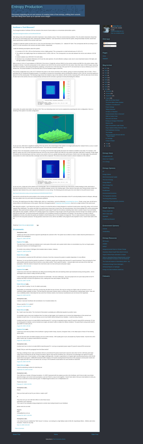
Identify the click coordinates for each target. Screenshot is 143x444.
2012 (106, 73)
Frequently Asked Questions (63, 203)
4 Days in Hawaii (110, 140)
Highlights (105, 58)
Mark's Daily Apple (107, 213)
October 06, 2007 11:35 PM (24, 415)
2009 (106, 80)
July (107, 143)
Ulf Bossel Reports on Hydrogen (111, 267)
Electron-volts (109, 123)
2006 (106, 86)
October (108, 93)
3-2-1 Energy (106, 161)
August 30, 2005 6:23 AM (23, 340)
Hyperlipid (105, 216)
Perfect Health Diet (108, 211)
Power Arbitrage (110, 107)
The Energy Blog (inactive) (110, 198)
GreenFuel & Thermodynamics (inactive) (113, 201)
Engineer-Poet (21, 242)
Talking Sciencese (110, 109)
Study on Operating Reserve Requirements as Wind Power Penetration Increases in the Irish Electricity (116, 258)
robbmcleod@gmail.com (117, 31)
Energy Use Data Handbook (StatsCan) (113, 269)
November (109, 91)
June (107, 146)
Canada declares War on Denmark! (115, 114)
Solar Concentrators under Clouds (115, 125)
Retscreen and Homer (111, 118)
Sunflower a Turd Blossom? (113, 104)
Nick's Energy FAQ (108, 185)
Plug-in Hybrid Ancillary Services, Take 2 (116, 127)
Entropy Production (26, 7)
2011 (106, 75)
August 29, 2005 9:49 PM (23, 295)
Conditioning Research (109, 219)
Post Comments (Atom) (59, 439)
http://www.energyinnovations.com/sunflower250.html (27, 33)
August (108, 98)
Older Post (94, 434)
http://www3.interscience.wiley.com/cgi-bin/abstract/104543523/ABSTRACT (32, 193)
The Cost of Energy (108, 179)
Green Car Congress (108, 159)
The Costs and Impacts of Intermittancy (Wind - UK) (116, 261)
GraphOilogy (106, 188)
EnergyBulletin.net (107, 156)
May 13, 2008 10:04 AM (23, 425)
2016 (106, 70)
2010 (106, 77)
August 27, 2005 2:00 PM (23, 238)
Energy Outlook (107, 174)
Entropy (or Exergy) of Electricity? (114, 121)
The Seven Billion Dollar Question (114, 102)
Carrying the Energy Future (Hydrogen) (113, 264)
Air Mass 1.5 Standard (111, 111)
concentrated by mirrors (72, 201)
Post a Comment (19, 428)
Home (56, 434)
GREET (105, 246)
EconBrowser (106, 190)
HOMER (105, 244)
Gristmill (105, 228)
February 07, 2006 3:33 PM (24, 384)
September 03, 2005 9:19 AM (24, 369)
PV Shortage (109, 138)
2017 (106, 68)
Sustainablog (106, 231)
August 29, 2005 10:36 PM (24, 306)
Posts (106, 43)
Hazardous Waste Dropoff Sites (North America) (115, 252)
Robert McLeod (21, 255)
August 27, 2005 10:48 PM (24, 251)
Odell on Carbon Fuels (111, 116)
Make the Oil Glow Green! (112, 100)
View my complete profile (117, 33)
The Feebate (109, 132)
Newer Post (16, 434)
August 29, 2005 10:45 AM (24, 266)
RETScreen (106, 241)
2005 (106, 89)
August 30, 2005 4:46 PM (23, 361)
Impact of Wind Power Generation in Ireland (114, 254)
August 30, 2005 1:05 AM (23, 326)
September (109, 95)
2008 (106, 82)
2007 (106, 84)
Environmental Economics (109, 193)
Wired (27, 304)
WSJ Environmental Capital (110, 177)
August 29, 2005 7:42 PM (23, 280)
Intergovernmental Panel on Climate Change (114, 249)
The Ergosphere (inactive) (109, 196)
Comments (107, 46)
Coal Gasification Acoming (112, 130)
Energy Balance (107, 182)
